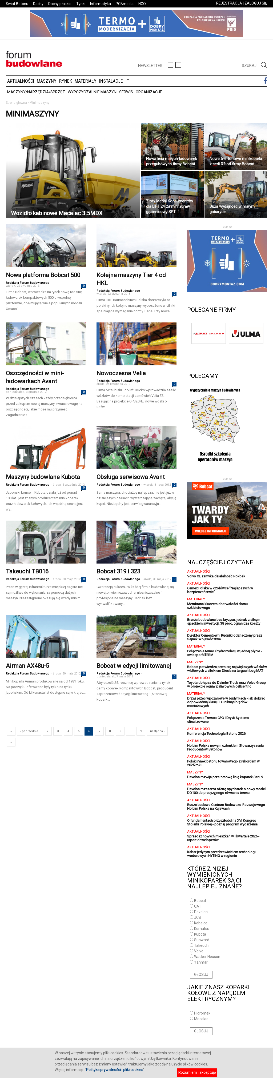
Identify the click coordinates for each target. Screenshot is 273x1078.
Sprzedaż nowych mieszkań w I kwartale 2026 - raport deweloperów (223, 838)
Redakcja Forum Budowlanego (27, 283)
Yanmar (201, 962)
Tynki (80, 4)
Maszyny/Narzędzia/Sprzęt (36, 92)
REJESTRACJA (229, 3)
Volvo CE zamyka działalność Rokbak (216, 576)
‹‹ (11, 731)
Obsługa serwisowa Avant (131, 477)
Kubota (200, 934)
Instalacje (111, 81)
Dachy (38, 4)
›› (11, 742)
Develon (201, 912)
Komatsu (201, 929)
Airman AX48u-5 (27, 665)
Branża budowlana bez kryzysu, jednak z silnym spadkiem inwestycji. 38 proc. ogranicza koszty (223, 621)
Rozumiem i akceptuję (197, 1072)
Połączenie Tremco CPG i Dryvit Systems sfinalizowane (218, 720)
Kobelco (200, 923)
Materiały (86, 81)
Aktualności (20, 81)
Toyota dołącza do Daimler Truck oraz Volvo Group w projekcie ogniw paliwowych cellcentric (226, 684)
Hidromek (202, 1013)
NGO (142, 4)
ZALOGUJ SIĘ (255, 3)
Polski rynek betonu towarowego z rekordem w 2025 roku (223, 763)
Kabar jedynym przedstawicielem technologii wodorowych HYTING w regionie (221, 854)
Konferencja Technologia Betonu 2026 (216, 734)
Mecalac (201, 1019)
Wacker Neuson (207, 957)
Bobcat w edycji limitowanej (134, 665)
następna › (157, 731)
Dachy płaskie (59, 4)
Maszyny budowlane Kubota (43, 477)
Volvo (198, 951)
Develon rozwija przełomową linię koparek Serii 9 (225, 777)
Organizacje (149, 92)
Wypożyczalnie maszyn (92, 92)
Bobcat (200, 901)
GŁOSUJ (201, 974)
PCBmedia (125, 4)
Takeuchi (201, 945)
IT (127, 81)
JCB (197, 917)
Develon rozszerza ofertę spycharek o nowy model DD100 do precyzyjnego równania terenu (226, 791)
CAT (197, 906)
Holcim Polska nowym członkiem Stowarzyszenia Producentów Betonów (225, 747)
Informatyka (100, 4)
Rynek (65, 81)
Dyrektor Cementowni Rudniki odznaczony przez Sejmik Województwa (224, 637)
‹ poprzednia (29, 731)
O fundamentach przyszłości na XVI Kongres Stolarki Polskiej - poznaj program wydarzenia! (222, 822)
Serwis (126, 92)
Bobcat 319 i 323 (118, 571)
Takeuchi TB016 (27, 571)
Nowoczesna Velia (121, 373)
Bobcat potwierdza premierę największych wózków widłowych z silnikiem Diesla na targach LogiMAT (227, 669)
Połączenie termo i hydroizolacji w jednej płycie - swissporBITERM (224, 653)
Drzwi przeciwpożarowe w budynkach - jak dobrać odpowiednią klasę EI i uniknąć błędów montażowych (226, 702)
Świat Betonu (17, 4)
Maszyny (47, 81)
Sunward (201, 940)
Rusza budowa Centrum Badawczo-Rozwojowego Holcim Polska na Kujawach (226, 807)
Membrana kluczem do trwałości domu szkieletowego (217, 606)
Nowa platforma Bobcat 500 (43, 275)
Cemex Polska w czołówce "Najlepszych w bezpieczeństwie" (220, 590)
